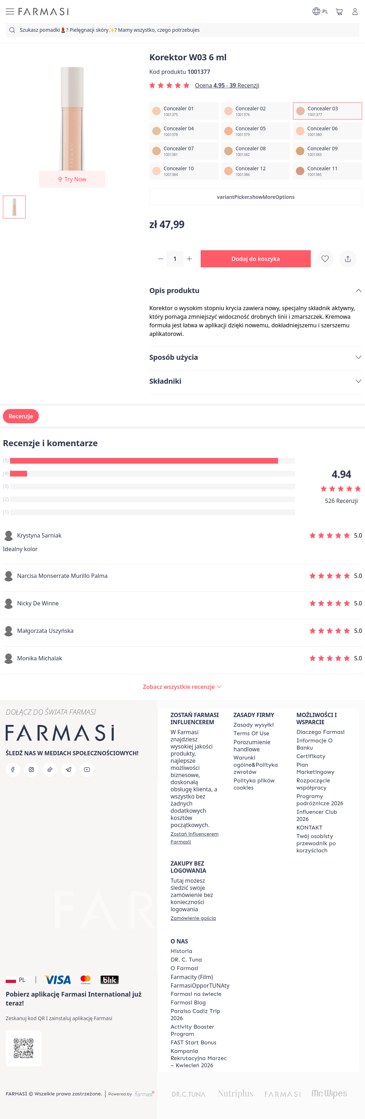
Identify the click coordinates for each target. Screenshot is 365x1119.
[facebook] (13, 769)
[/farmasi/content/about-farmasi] (321, 732)
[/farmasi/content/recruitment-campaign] (200, 1058)
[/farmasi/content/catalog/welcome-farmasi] (321, 843)
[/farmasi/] (43, 11)
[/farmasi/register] (196, 838)
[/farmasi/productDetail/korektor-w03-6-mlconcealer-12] (256, 171)
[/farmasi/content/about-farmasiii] (185, 968)
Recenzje (21, 417)
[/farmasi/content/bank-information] (321, 744)
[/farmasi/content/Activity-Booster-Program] (200, 1030)
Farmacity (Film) (192, 977)
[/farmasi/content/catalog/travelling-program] (321, 800)
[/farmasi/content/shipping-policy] (253, 725)
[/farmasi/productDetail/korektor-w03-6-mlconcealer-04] (184, 131)
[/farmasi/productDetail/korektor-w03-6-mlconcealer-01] (184, 111)
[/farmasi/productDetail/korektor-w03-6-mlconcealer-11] (327, 171)
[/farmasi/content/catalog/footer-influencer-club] (321, 815)
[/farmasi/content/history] (181, 951)
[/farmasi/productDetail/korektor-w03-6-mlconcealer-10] (184, 171)
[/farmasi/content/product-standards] (311, 756)
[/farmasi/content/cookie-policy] (258, 784)
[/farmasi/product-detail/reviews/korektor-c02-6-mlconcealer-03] (182, 687)
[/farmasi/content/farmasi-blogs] (188, 1002)
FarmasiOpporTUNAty (200, 985)
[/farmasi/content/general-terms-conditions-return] (258, 765)
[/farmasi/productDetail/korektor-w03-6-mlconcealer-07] (184, 151)
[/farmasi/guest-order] (193, 918)
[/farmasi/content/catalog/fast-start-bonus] (193, 1042)
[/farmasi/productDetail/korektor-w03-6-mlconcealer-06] (327, 131)
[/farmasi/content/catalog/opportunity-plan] (321, 768)
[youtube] (87, 769)
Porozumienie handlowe (252, 746)
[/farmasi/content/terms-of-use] (251, 733)
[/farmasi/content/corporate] (196, 994)
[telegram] (68, 769)
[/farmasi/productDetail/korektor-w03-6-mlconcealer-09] (327, 151)
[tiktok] (50, 769)
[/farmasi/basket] (339, 11)
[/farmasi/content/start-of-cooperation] (321, 784)
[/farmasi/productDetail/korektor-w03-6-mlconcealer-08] (256, 151)
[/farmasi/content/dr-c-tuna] (186, 959)
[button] (255, 196)
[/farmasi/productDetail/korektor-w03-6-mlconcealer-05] (256, 131)
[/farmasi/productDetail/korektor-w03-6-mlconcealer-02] (256, 111)
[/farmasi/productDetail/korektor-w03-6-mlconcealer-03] (327, 111)
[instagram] (31, 769)
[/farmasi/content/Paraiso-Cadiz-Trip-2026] (200, 1015)
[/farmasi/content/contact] (310, 827)
